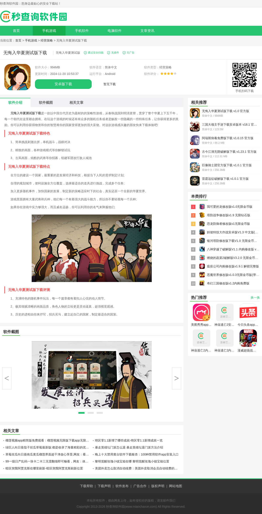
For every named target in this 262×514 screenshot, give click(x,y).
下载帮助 (86, 486)
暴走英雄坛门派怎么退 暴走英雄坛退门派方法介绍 (129, 447)
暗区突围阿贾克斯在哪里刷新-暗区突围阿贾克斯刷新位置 (44, 468)
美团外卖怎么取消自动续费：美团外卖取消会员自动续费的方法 (138, 468)
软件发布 (122, 486)
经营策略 (47, 40)
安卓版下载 (63, 84)
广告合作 (140, 486)
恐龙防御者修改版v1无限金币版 (228, 223)
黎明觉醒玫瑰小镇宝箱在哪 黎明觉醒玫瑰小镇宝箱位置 (132, 461)
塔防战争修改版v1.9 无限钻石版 (228, 215)
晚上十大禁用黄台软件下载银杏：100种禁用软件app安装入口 (137, 454)
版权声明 (157, 486)
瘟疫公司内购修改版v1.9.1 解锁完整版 (233, 266)
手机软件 (82, 31)
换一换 (255, 297)
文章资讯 (147, 31)
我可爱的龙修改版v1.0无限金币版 (229, 206)
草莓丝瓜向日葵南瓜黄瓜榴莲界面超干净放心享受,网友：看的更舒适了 (48, 454)
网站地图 (175, 486)
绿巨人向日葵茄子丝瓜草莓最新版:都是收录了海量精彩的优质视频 (48, 447)
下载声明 (104, 486)
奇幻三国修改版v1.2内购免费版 (228, 283)
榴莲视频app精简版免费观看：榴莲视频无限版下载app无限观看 (48, 440)
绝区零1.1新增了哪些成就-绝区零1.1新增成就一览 (129, 440)
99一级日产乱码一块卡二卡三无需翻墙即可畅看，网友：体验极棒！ (48, 461)
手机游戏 (49, 31)
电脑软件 (115, 31)
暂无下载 (109, 84)
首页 (16, 31)
